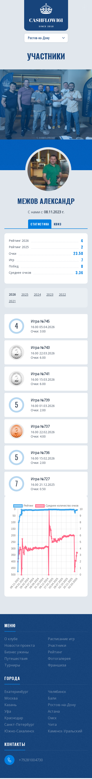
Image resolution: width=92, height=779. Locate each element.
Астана (54, 712)
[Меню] (84, 8)
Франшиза (57, 666)
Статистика (38, 224)
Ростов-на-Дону (62, 705)
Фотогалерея (59, 659)
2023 (49, 295)
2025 (24, 295)
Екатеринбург (16, 692)
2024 (37, 295)
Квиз (59, 224)
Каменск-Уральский (65, 732)
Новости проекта (19, 646)
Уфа (7, 712)
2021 (12, 302)
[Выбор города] (46, 37)
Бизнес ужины (16, 652)
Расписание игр (61, 639)
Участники (57, 646)
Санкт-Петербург (19, 725)
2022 (62, 295)
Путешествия (15, 659)
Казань (10, 705)
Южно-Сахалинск (19, 732)
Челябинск (57, 692)
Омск (52, 718)
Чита (52, 725)
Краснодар (13, 718)
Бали (52, 699)
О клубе (11, 639)
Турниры (12, 666)
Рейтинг (55, 652)
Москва (11, 699)
